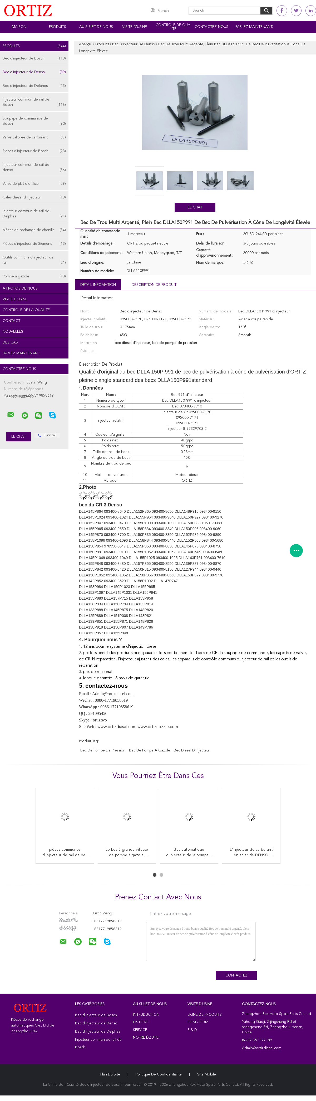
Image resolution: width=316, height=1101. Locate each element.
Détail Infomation (98, 285)
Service (140, 1030)
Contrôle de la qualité (26, 310)
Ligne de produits (204, 1015)
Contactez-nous (211, 27)
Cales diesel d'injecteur (34, 197)
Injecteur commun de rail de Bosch (34, 102)
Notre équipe (146, 1037)
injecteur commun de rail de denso (34, 168)
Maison (19, 27)
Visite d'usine (134, 27)
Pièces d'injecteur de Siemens (34, 243)
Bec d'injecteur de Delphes (34, 85)
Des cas (10, 342)
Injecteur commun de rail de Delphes (34, 214)
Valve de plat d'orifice (34, 183)
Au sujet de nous (96, 27)
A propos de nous (20, 288)
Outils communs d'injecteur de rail (34, 260)
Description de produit (154, 285)
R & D (192, 1030)
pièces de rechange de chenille (34, 230)
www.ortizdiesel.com (117, 727)
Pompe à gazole (34, 276)
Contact (11, 321)
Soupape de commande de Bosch (34, 121)
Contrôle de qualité (173, 27)
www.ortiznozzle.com (157, 727)
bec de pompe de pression (102, 750)
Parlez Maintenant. (254, 27)
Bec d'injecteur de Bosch (34, 58)
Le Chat (195, 207)
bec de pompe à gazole (149, 750)
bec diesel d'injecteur (192, 750)
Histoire (141, 1022)
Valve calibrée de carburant (34, 137)
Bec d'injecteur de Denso (34, 72)
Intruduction (146, 1015)
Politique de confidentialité (159, 1074)
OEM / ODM (197, 1022)
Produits (57, 27)
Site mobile (206, 1074)
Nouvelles (13, 331)
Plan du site (110, 1074)
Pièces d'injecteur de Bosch (34, 151)
